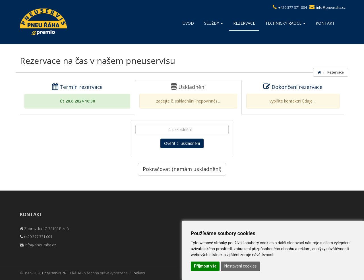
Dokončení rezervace (293, 95)
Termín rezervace (77, 95)
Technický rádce (285, 23)
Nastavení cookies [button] (240, 266)
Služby (213, 23)
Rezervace (244, 23)
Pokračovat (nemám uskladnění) (182, 169)
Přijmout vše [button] (205, 266)
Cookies (138, 272)
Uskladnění (188, 95)
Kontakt (325, 23)
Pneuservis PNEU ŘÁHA (61, 272)
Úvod (188, 23)
